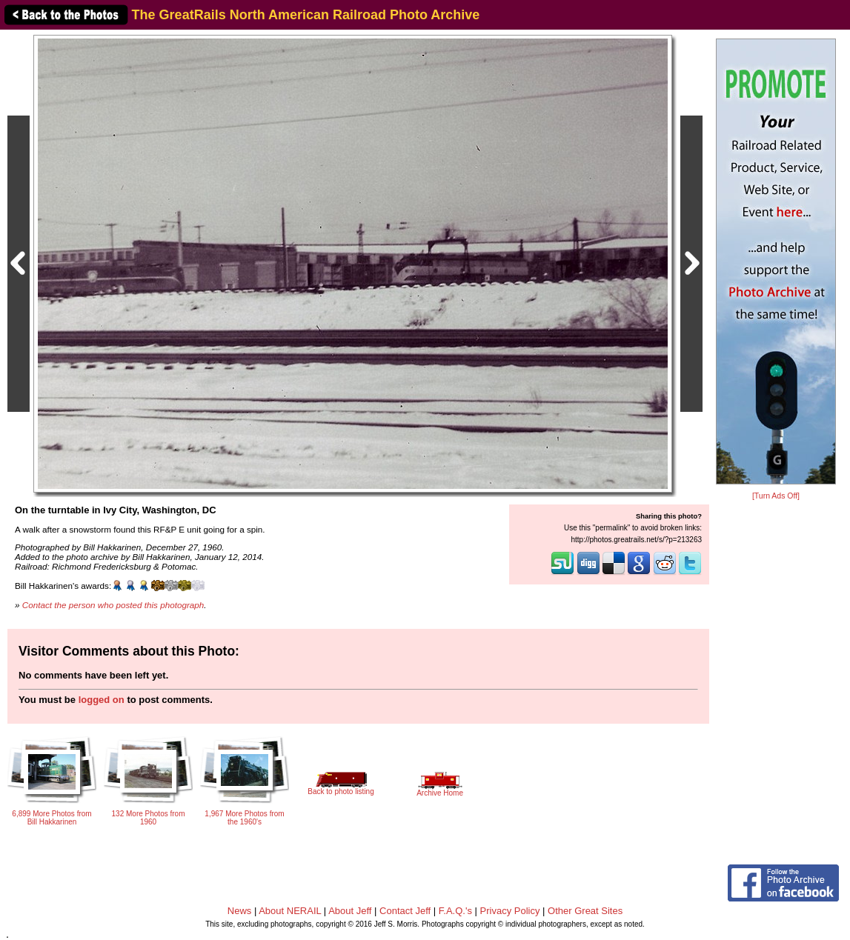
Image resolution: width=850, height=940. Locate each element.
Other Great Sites (585, 910)
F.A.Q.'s (455, 910)
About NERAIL (290, 910)
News (240, 910)
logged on (101, 699)
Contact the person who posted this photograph (113, 605)
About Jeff (349, 910)
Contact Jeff (405, 910)
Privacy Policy (510, 910)
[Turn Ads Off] (776, 496)
